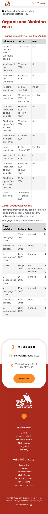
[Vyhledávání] (34, 3)
